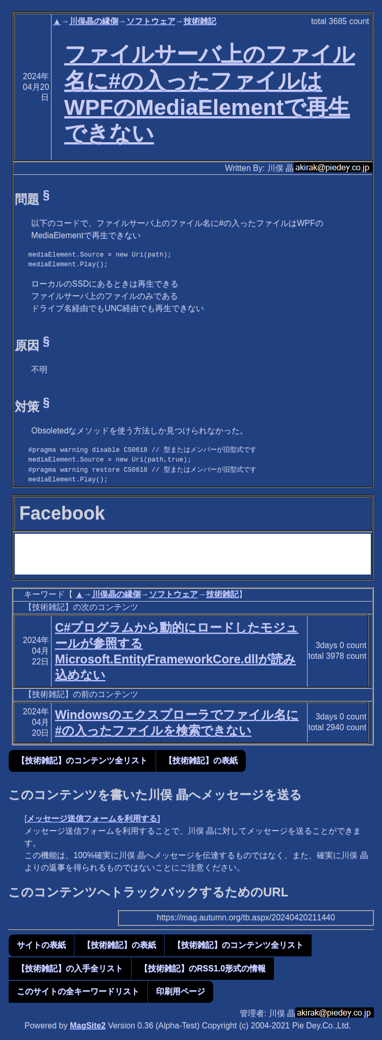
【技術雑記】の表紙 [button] (201, 760)
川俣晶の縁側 (93, 21)
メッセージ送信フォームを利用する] (93, 818)
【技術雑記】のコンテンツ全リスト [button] (82, 760)
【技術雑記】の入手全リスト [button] (70, 968)
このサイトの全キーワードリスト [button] (78, 991)
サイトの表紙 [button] (41, 945)
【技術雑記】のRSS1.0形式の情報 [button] (203, 968)
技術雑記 (200, 21)
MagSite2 (88, 1025)
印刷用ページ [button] (180, 991)
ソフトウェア (150, 21)
